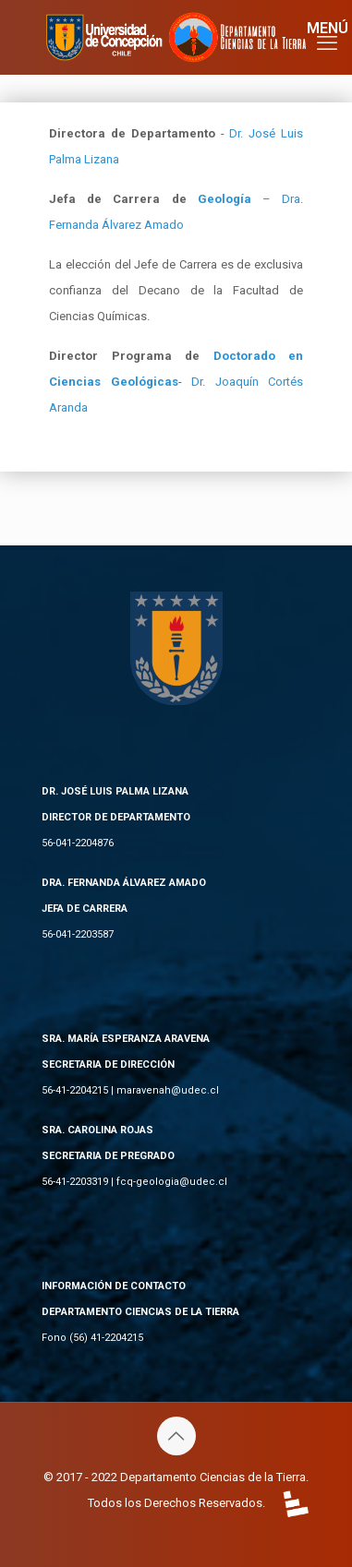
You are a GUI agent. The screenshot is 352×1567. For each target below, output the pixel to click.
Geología (224, 199)
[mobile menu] (327, 37)
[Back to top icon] (176, 1436)
